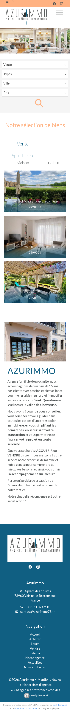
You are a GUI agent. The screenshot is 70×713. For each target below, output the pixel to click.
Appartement (23, 155)
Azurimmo (35, 583)
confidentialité (60, 705)
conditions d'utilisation (26, 708)
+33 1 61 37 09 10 (37, 607)
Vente (23, 143)
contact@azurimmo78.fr (37, 612)
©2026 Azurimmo (21, 680)
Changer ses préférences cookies (37, 690)
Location (51, 162)
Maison (23, 162)
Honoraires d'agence (37, 685)
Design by (40, 695)
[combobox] (35, 64)
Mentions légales (49, 679)
